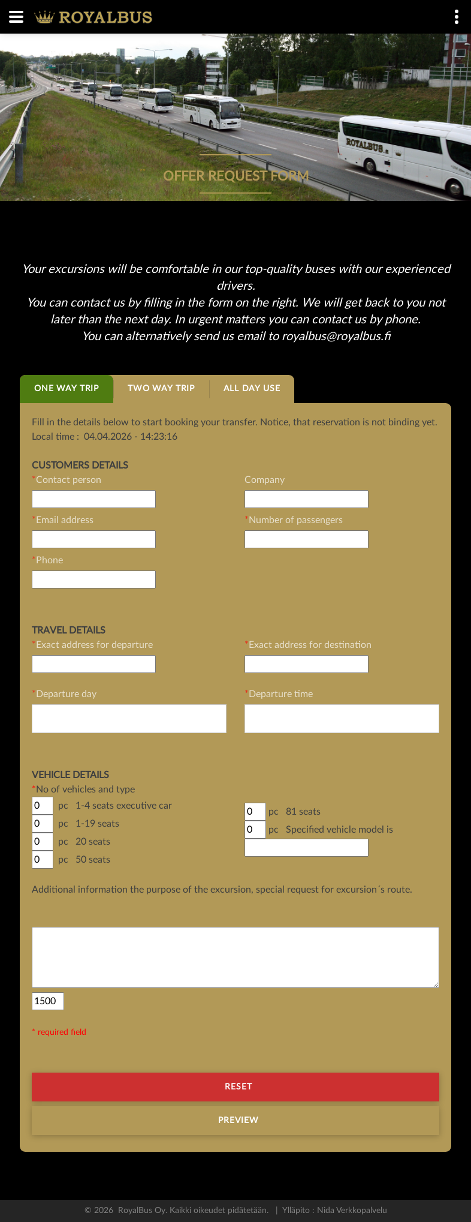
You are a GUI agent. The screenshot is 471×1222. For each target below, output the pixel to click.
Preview (238, 1120)
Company (264, 480)
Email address (62, 520)
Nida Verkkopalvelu (351, 1210)
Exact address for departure (92, 645)
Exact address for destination (308, 645)
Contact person (66, 480)
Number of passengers (293, 520)
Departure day (64, 694)
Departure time (278, 694)
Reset (239, 1087)
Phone (47, 560)
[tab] (66, 389)
